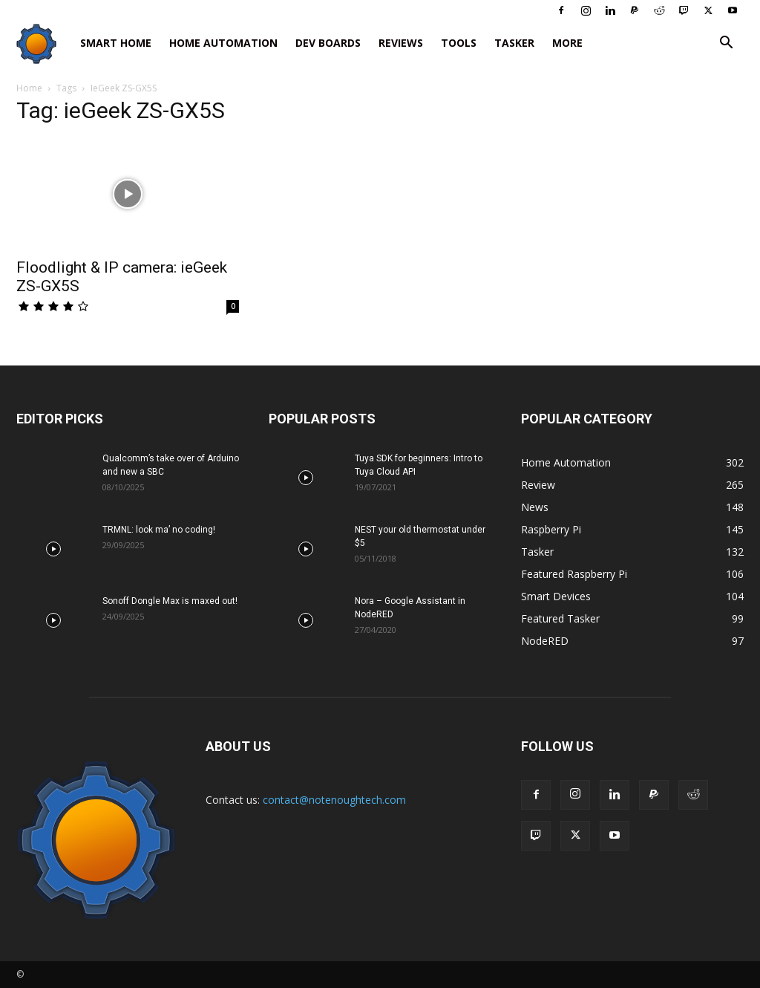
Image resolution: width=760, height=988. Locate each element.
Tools (458, 43)
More (567, 43)
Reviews (401, 43)
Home (29, 88)
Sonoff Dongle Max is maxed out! (170, 601)
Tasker (514, 43)
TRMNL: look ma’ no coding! (158, 529)
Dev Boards (328, 43)
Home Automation (223, 43)
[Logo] (43, 43)
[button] (726, 44)
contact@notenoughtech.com (334, 800)
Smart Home (115, 43)
